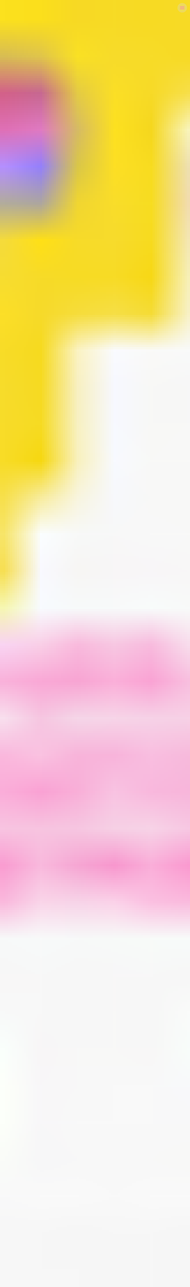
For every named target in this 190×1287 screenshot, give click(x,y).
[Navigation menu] (182, 7)
